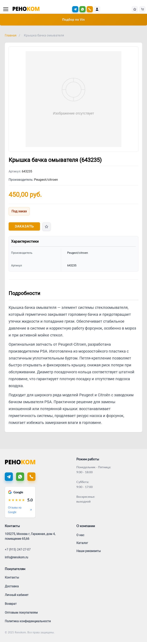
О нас (80, 535)
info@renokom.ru (16, 557)
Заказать (24, 226)
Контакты (12, 577)
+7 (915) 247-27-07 (18, 549)
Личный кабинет (17, 595)
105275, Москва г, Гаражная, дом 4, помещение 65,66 (30, 536)
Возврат (11, 604)
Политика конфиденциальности (28, 621)
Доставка (12, 586)
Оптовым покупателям (21, 612)
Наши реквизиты (88, 551)
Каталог (82, 543)
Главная (10, 35)
